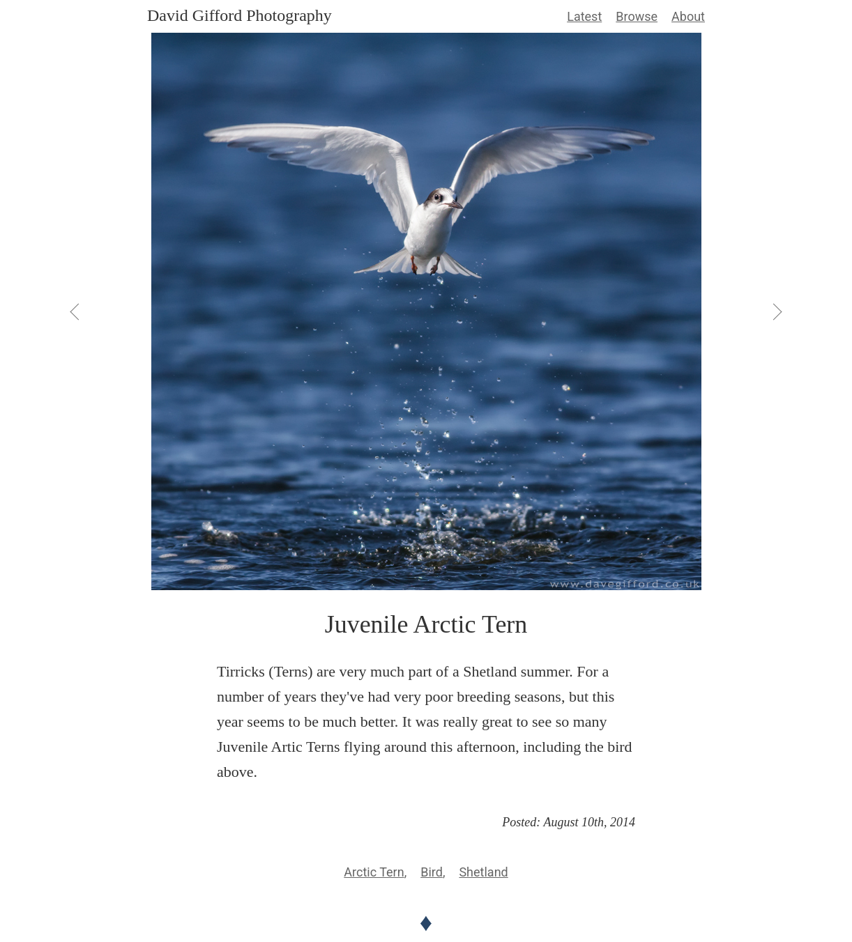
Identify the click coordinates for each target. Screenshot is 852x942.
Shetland (483, 872)
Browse (636, 16)
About (688, 16)
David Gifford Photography (239, 15)
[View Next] (777, 311)
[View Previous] (75, 311)
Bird (431, 872)
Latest (584, 16)
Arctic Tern (374, 872)
